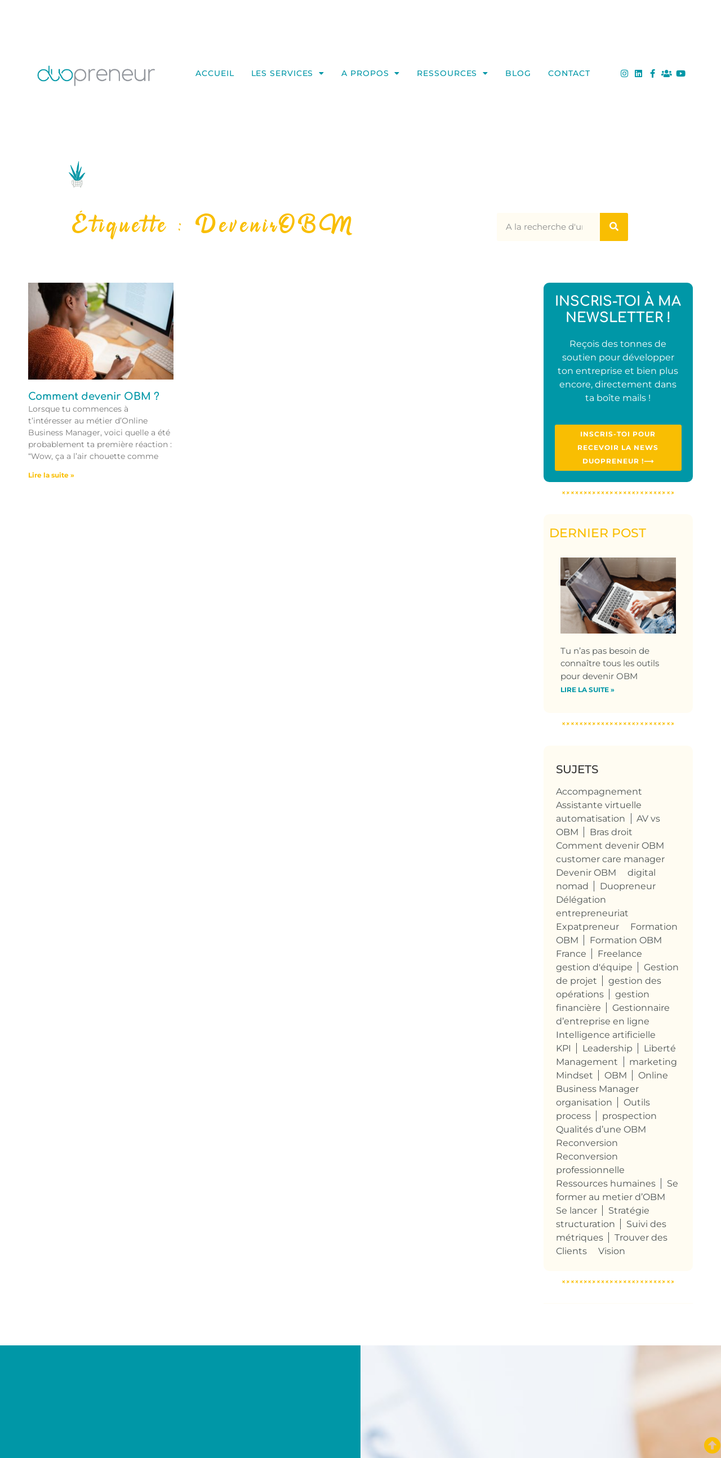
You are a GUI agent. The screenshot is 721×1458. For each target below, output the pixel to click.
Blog (518, 73)
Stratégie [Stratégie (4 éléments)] (628, 1210)
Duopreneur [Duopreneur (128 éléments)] (628, 886)
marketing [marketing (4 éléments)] (653, 1061)
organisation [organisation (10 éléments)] (584, 1102)
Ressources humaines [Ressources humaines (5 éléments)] (606, 1183)
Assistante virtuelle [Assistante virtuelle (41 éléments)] (599, 805)
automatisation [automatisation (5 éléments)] (590, 818)
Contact (569, 73)
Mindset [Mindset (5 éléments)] (574, 1075)
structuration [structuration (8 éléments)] (585, 1224)
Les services (288, 73)
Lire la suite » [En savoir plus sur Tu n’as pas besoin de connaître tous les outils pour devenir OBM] (587, 689)
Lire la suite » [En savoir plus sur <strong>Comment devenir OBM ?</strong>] (51, 475)
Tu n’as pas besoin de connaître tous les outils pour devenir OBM (609, 663)
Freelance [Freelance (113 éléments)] (620, 953)
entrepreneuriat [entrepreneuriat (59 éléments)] (592, 913)
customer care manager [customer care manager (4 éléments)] (610, 859)
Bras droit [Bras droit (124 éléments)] (611, 832)
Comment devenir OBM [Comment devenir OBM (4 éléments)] (610, 845)
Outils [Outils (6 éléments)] (637, 1102)
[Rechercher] (614, 227)
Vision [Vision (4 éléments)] (611, 1251)
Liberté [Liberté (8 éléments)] (660, 1048)
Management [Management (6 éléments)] (587, 1061)
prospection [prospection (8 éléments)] (629, 1116)
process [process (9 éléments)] (573, 1116)
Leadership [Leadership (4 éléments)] (607, 1048)
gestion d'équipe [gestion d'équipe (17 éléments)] (594, 967)
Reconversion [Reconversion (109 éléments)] (587, 1143)
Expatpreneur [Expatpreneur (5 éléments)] (587, 926)
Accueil (214, 73)
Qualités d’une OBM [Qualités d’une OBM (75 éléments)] (601, 1129)
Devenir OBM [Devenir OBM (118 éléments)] (586, 872)
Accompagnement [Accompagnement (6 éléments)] (599, 791)
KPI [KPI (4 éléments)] (563, 1048)
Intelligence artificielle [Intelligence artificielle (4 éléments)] (606, 1034)
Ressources (452, 73)
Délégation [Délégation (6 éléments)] (581, 899)
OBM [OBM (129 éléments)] (615, 1075)
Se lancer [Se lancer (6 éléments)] (576, 1210)
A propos (370, 73)
